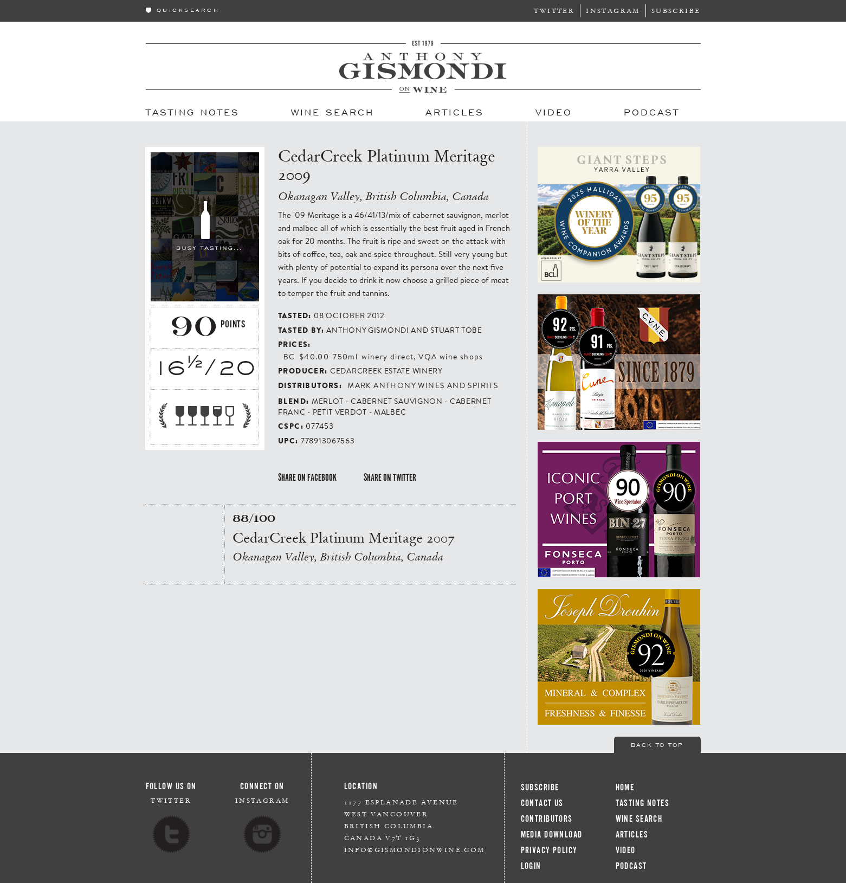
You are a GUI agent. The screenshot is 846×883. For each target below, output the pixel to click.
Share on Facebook (307, 477)
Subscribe (676, 11)
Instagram (613, 11)
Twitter (554, 11)
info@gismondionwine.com (414, 850)
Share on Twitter (390, 477)
